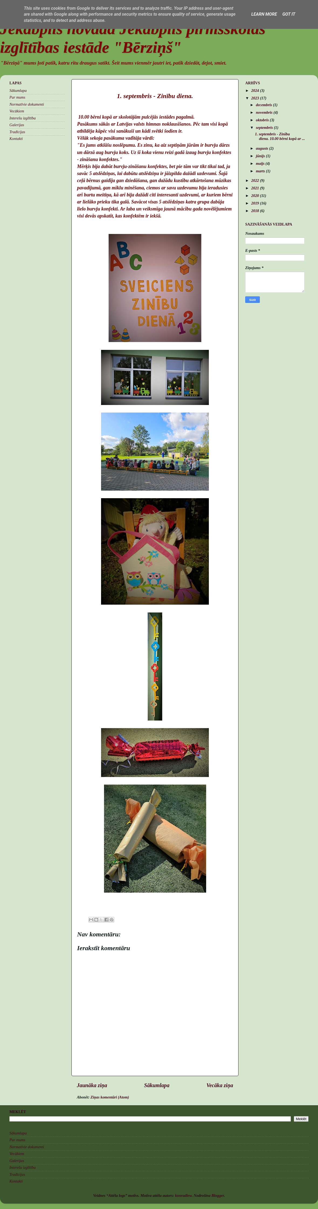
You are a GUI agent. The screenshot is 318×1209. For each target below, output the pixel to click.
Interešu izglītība (22, 118)
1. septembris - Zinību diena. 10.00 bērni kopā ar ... (280, 136)
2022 (255, 180)
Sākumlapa (157, 1085)
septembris (265, 127)
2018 (255, 211)
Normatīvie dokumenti (26, 104)
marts (261, 171)
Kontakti (16, 138)
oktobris (263, 120)
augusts (262, 148)
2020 (255, 195)
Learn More (264, 14)
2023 (255, 98)
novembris (265, 112)
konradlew (183, 1195)
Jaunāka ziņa (92, 1085)
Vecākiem (16, 111)
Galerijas (16, 125)
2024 (255, 90)
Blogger (217, 1195)
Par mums (17, 97)
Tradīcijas (17, 132)
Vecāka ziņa (219, 1085)
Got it (288, 14)
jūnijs (261, 156)
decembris (264, 105)
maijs (261, 163)
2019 (255, 203)
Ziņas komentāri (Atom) (110, 1097)
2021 (255, 188)
